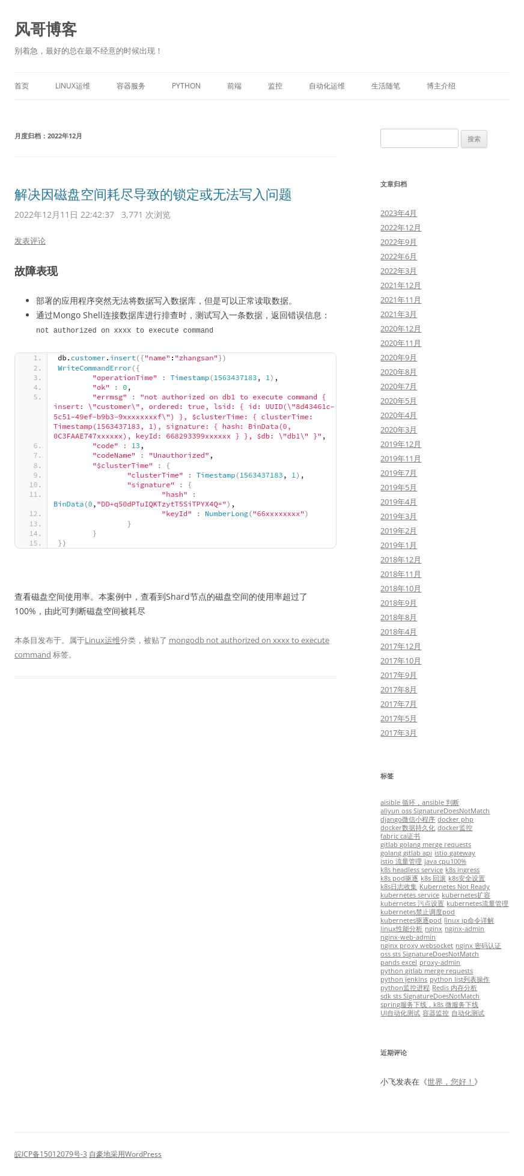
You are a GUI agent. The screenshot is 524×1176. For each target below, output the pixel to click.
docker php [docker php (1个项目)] (455, 819)
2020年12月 (400, 328)
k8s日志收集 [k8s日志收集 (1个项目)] (398, 886)
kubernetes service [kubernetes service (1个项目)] (409, 895)
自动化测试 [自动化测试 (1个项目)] (467, 1013)
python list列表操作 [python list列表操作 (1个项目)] (460, 979)
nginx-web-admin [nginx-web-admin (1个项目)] (408, 937)
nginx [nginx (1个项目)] (433, 929)
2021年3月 (398, 314)
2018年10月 (400, 588)
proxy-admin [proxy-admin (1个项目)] (439, 962)
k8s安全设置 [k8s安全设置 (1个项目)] (466, 878)
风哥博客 (45, 29)
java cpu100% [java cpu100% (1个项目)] (445, 861)
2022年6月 (398, 256)
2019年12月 (400, 444)
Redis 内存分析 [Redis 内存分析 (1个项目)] (454, 988)
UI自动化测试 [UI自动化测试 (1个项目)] (400, 1013)
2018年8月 (398, 617)
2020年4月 (398, 415)
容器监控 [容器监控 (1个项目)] (435, 1013)
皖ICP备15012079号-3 (50, 1154)
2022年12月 (400, 227)
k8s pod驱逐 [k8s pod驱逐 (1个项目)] (399, 878)
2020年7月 (398, 386)
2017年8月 (398, 689)
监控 (275, 86)
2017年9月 (398, 675)
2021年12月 (400, 285)
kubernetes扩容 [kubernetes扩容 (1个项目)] (466, 895)
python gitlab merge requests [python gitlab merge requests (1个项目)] (426, 971)
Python (186, 86)
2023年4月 (398, 213)
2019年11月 (400, 458)
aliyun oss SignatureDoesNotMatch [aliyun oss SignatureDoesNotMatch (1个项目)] (435, 811)
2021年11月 (400, 299)
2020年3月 (398, 429)
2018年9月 (398, 602)
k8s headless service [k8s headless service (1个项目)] (411, 870)
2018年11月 (400, 573)
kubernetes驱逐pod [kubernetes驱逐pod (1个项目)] (411, 920)
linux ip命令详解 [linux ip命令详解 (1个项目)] (469, 920)
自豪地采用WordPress (125, 1154)
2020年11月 (400, 342)
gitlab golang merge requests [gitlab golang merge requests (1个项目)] (425, 844)
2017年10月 (400, 660)
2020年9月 (398, 357)
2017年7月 (398, 703)
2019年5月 (398, 487)
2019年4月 (398, 501)
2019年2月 (398, 530)
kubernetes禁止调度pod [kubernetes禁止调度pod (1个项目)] (417, 912)
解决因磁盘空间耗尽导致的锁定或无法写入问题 (153, 194)
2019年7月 (398, 472)
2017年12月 (400, 646)
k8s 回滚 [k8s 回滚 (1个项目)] (433, 878)
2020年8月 (398, 371)
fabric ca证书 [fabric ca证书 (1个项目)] (400, 836)
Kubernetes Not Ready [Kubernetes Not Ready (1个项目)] (454, 886)
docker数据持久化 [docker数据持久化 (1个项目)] (407, 828)
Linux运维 (72, 86)
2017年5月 (398, 718)
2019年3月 (398, 516)
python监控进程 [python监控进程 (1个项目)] (405, 988)
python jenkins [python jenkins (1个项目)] (403, 979)
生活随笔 (385, 86)
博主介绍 (441, 86)
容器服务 (131, 86)
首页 (21, 86)
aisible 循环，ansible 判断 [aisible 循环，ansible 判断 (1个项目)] (419, 802)
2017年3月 (398, 732)
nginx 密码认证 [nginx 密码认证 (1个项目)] (478, 945)
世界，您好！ (450, 1081)
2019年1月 (398, 545)
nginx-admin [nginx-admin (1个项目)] (464, 929)
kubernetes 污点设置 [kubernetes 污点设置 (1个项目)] (412, 903)
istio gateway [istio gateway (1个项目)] (454, 853)
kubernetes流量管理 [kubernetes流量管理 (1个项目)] (477, 903)
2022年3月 (398, 270)
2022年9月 (398, 241)
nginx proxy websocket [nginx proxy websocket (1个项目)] (416, 945)
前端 (234, 86)
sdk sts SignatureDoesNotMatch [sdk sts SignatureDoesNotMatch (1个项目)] (430, 996)
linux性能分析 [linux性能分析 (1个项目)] (401, 929)
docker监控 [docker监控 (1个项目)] (454, 828)
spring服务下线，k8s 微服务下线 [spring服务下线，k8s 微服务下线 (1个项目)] (429, 1004)
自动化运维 (327, 86)
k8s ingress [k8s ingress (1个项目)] (462, 870)
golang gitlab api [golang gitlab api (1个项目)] (406, 853)
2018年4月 (398, 631)
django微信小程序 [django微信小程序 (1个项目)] (407, 819)
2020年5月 (398, 400)
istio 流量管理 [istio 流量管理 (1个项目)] (401, 861)
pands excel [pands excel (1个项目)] (398, 962)
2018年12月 (400, 559)
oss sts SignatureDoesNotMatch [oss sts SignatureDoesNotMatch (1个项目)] (429, 954)
